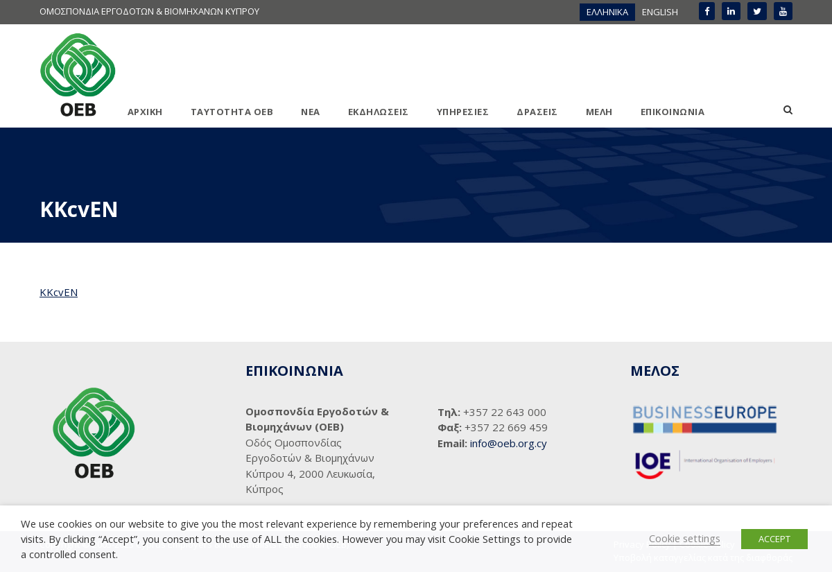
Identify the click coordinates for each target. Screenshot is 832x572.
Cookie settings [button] (684, 538)
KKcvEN (59, 292)
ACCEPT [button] (774, 538)
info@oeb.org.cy (508, 443)
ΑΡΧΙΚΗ (145, 111)
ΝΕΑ (310, 111)
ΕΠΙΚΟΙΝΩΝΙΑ (673, 111)
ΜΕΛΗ (599, 111)
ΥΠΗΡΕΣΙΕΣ (463, 111)
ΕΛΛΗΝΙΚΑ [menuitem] (607, 12)
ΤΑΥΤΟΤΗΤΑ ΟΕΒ (232, 111)
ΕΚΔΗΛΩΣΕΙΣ (378, 111)
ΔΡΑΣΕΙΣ (537, 111)
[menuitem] (607, 12)
